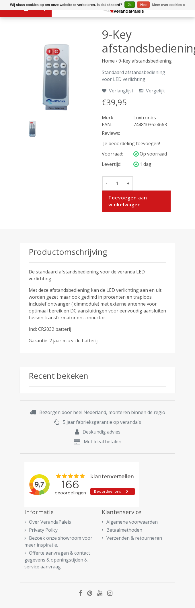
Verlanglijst (117, 91)
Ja (129, 5)
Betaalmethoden (122, 530)
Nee (143, 5)
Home (108, 61)
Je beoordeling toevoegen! (131, 143)
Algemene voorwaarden (130, 522)
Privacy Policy (41, 530)
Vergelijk (152, 91)
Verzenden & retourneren (132, 538)
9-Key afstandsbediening (145, 61)
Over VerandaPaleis (47, 522)
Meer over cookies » (168, 5)
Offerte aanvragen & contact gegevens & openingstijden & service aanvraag (57, 560)
